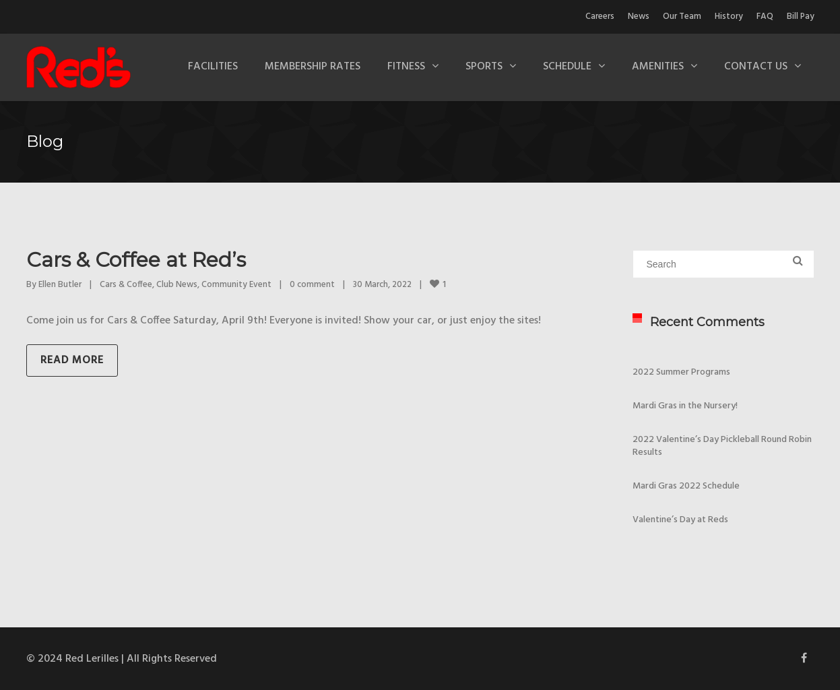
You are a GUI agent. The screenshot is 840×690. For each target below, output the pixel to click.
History (729, 16)
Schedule (567, 66)
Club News (176, 285)
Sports (484, 66)
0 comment (312, 285)
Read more (72, 360)
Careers (599, 16)
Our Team (682, 16)
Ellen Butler (60, 285)
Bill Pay (800, 16)
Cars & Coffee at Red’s (136, 259)
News (638, 16)
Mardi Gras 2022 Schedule (686, 486)
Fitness (406, 66)
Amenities (658, 66)
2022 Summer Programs (681, 372)
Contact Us (755, 66)
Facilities (213, 66)
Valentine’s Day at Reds (680, 520)
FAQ (764, 16)
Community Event (236, 285)
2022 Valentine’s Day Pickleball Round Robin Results (722, 446)
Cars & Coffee (126, 285)
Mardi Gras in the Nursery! (685, 406)
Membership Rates (312, 66)
